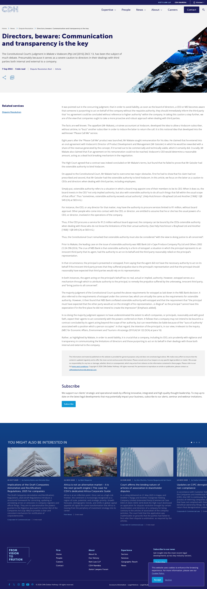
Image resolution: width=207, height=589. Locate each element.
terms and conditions (80, 366)
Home (4, 29)
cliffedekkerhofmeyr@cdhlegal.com (82, 370)
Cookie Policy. (158, 573)
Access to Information (117, 585)
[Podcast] (32, 584)
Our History (94, 558)
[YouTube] (28, 584)
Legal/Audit (144, 585)
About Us (93, 554)
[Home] (10, 9)
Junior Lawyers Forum (98, 569)
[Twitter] (14, 584)
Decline (168, 580)
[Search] (203, 9)
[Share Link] (4, 78)
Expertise (107, 9)
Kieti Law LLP (164, 2)
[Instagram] (18, 584)
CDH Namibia (180, 2)
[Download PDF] (12, 78)
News (139, 9)
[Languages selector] (198, 2)
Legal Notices (133, 585)
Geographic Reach (129, 562)
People (126, 9)
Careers (173, 9)
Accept (157, 579)
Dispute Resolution (26, 29)
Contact (60, 565)
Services (124, 558)
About (155, 9)
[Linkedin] (23, 584)
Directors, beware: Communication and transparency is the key (63, 29)
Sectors (124, 554)
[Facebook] (9, 584)
